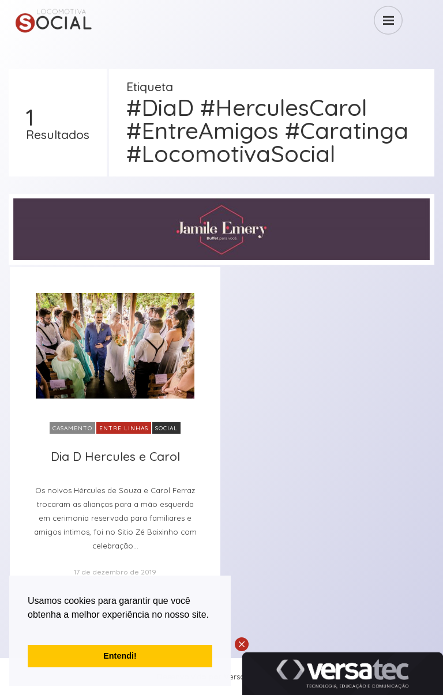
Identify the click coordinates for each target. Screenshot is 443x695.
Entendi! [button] (120, 655)
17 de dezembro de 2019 (115, 572)
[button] (29, 629)
